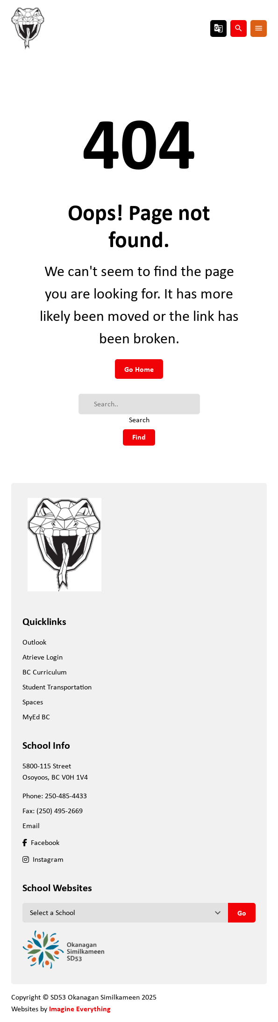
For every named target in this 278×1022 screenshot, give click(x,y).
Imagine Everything (80, 1008)
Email (31, 825)
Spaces (32, 702)
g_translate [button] (218, 28)
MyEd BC (36, 717)
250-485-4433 (66, 796)
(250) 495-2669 (59, 811)
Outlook (34, 642)
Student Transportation (57, 687)
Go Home (139, 369)
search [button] (238, 28)
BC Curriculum (44, 672)
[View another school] (125, 913)
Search (139, 420)
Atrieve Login (42, 657)
